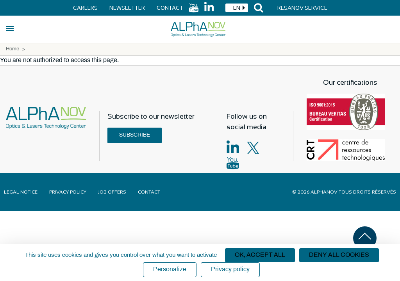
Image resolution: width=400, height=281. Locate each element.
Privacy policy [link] (230, 269)
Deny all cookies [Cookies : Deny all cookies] (339, 255)
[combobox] (236, 8)
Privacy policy (67, 192)
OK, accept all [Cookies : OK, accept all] (260, 255)
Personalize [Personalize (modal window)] (169, 269)
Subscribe (134, 135)
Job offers (112, 192)
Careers (85, 8)
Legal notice (21, 192)
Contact (170, 8)
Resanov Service (302, 8)
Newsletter (127, 8)
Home (12, 49)
